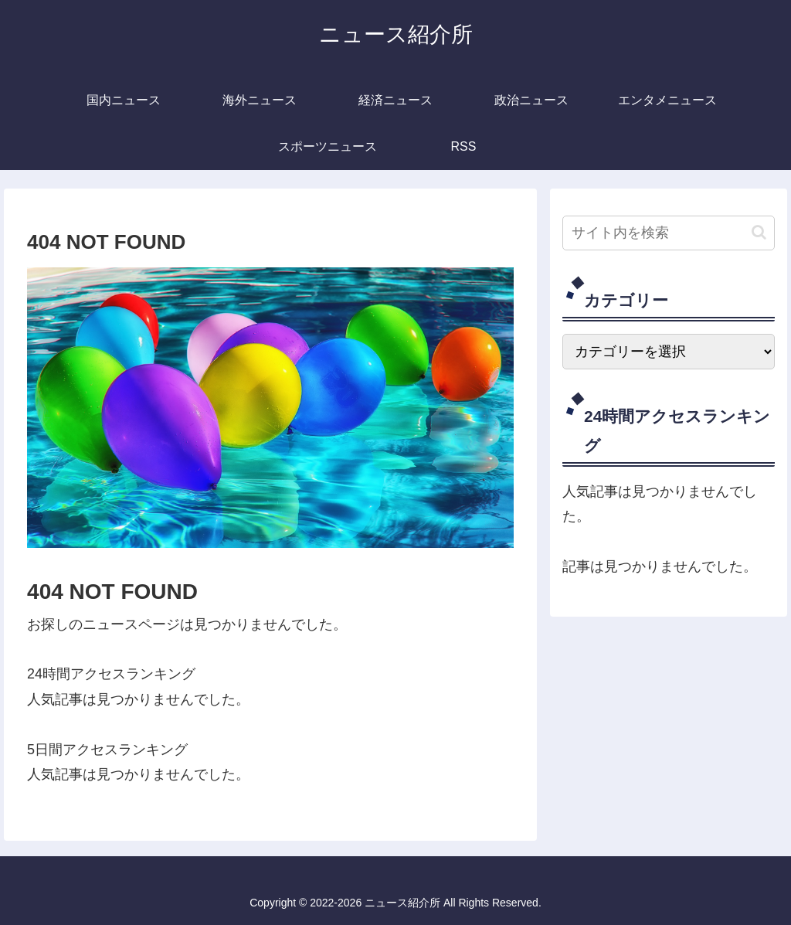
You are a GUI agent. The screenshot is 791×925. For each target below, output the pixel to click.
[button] (758, 232)
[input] (668, 233)
